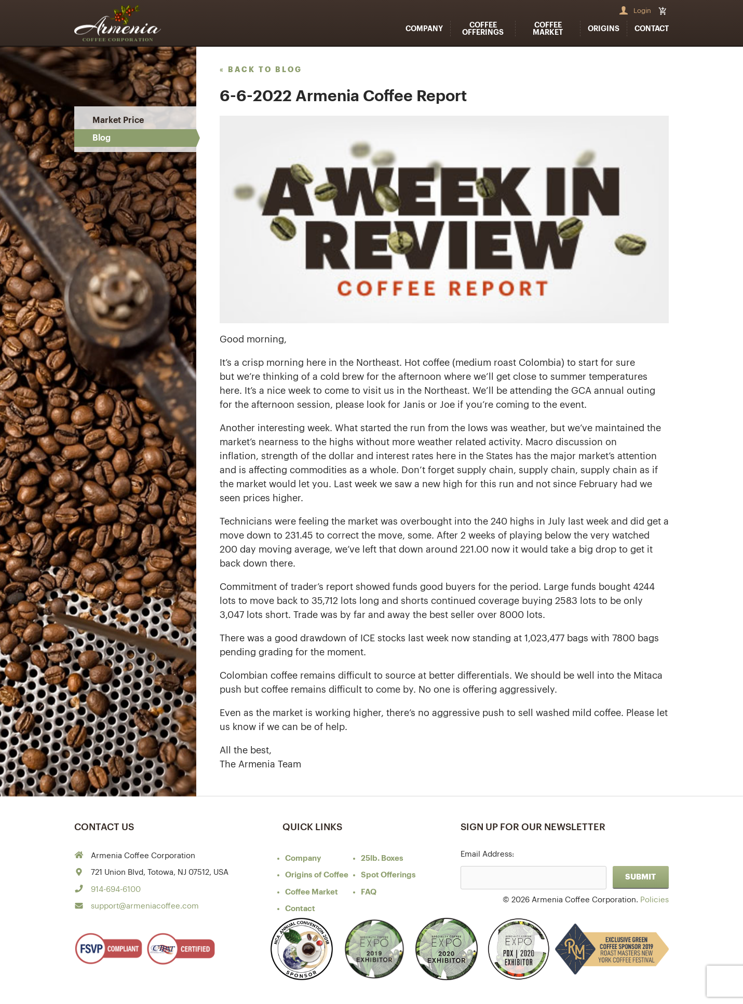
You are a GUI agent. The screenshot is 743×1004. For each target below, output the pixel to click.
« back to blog (261, 69)
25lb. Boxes (382, 858)
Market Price (118, 120)
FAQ (368, 892)
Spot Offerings (388, 875)
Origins (603, 28)
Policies (654, 900)
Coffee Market (548, 28)
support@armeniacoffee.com (145, 906)
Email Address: (487, 854)
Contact (651, 28)
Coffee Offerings (483, 28)
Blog (101, 138)
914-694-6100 (116, 889)
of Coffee (316, 875)
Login (642, 10)
